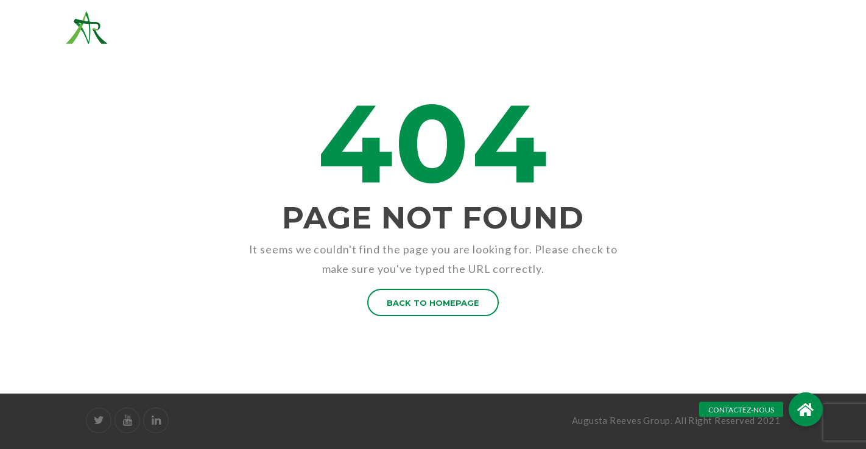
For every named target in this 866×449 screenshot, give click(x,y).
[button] (806, 409)
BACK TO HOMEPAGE (433, 303)
